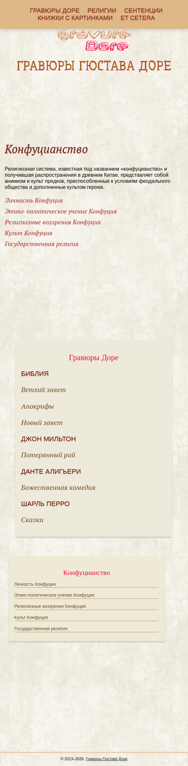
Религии (101, 10)
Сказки (32, 519)
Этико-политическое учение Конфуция (61, 211)
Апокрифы (37, 406)
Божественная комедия (58, 487)
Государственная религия (42, 243)
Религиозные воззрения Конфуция (53, 222)
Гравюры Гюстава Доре (107, 759)
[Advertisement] (94, 107)
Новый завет (42, 422)
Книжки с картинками (75, 18)
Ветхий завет (43, 389)
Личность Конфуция (34, 200)
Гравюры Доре (55, 10)
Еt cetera (138, 18)
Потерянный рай (48, 454)
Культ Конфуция (28, 232)
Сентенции (143, 10)
